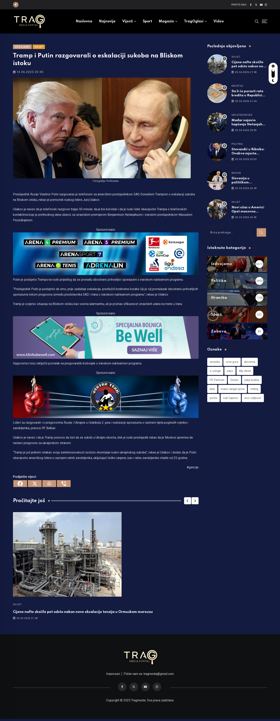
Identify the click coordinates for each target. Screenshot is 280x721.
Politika (237, 145)
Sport (147, 21)
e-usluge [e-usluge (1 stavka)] (215, 372)
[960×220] (106, 338)
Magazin (166, 21)
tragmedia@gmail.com (158, 676)
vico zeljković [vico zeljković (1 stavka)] (252, 399)
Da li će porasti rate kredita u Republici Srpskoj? (247, 97)
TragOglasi (193, 21)
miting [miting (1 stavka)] (254, 390)
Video (218, 21)
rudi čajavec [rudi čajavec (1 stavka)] (230, 399)
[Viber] (64, 485)
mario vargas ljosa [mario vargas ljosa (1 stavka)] (232, 390)
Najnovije (107, 21)
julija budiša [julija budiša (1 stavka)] (251, 381)
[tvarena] (106, 255)
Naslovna (84, 21)
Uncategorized (242, 116)
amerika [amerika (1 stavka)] (215, 363)
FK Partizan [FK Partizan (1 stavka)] (217, 381)
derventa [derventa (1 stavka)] (249, 363)
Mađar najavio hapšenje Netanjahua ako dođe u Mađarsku (249, 126)
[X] (35, 485)
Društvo (238, 87)
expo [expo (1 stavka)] (230, 372)
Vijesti (127, 21)
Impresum (113, 676)
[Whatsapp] (49, 485)
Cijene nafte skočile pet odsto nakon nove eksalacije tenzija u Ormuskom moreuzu (83, 613)
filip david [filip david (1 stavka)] (245, 372)
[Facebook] (20, 485)
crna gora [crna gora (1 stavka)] (232, 363)
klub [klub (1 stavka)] (212, 390)
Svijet (17, 606)
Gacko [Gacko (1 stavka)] (234, 381)
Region (236, 174)
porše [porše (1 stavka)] (213, 399)
